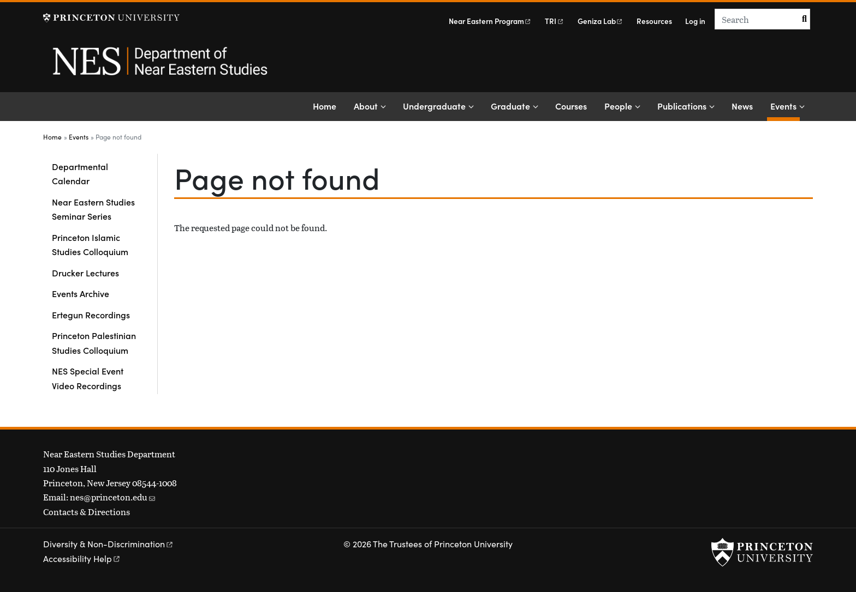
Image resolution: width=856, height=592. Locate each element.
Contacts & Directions (86, 511)
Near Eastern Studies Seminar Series (93, 209)
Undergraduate (434, 106)
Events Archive (80, 293)
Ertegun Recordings (91, 315)
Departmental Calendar (80, 173)
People (618, 106)
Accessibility (82, 558)
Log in (695, 21)
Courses (571, 106)
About (366, 106)
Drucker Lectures (85, 273)
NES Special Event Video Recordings (87, 378)
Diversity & (108, 543)
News (742, 106)
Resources (654, 21)
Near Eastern (490, 21)
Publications (681, 106)
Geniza (600, 21)
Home (324, 106)
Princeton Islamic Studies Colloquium (90, 244)
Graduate (510, 106)
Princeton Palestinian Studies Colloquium (94, 342)
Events (785, 105)
